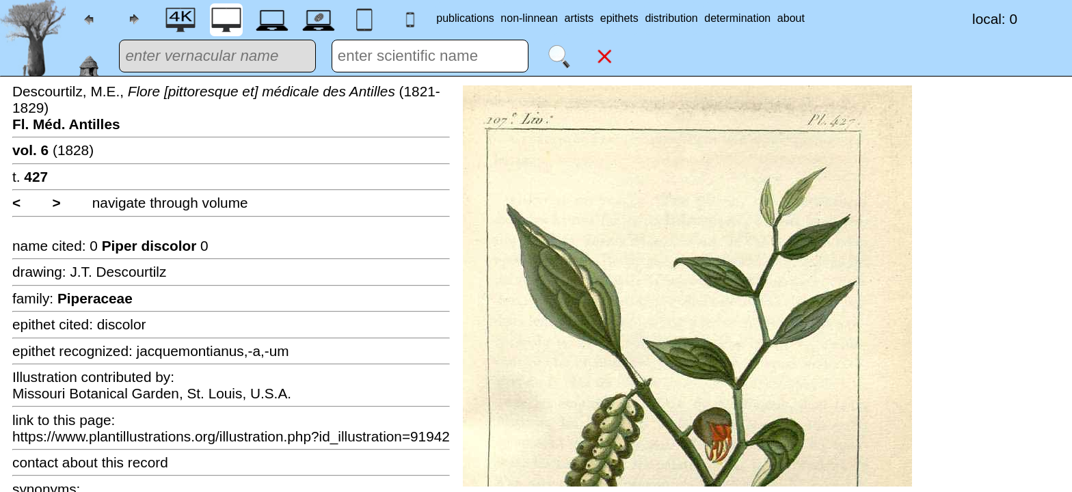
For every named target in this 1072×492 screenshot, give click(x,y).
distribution (671, 18)
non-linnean (529, 18)
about (791, 18)
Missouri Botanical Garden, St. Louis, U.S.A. (151, 393)
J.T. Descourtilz (118, 271)
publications (465, 18)
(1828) (53, 150)
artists (579, 18)
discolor (121, 324)
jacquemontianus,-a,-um (213, 351)
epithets (619, 18)
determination (737, 18)
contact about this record (90, 462)
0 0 (149, 246)
